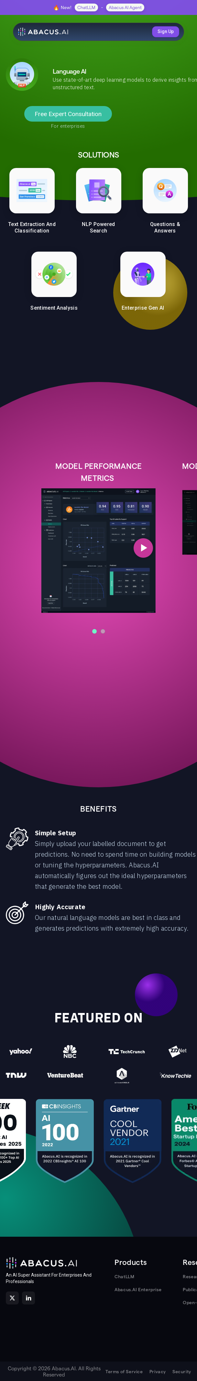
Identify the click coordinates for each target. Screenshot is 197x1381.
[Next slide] (143, 548)
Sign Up (166, 31)
